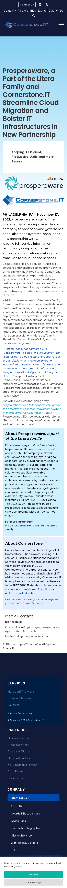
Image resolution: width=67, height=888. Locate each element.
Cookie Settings (33, 882)
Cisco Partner (16, 778)
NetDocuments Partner (22, 764)
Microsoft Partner (19, 738)
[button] (33, 15)
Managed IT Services (21, 691)
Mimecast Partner (19, 758)
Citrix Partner (16, 771)
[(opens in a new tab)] (21, 525)
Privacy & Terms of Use (20, 713)
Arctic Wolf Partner (20, 751)
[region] (33, 872)
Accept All (33, 874)
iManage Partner (18, 744)
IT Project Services (19, 698)
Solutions (14, 704)
